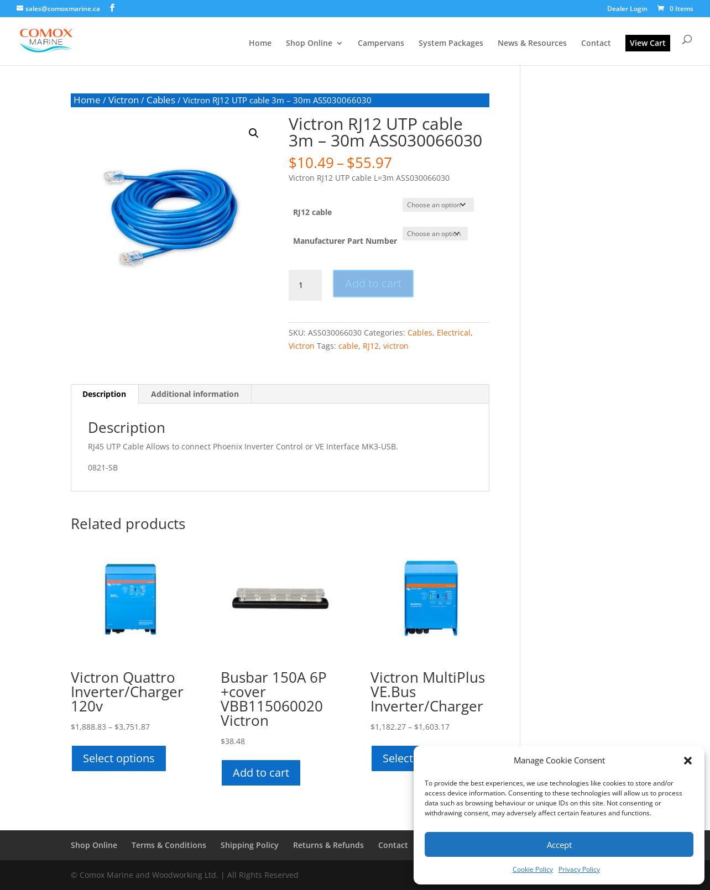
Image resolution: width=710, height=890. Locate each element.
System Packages (451, 43)
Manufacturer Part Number (345, 240)
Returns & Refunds (328, 845)
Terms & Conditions (169, 845)
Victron (123, 99)
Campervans (381, 43)
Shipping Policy (250, 845)
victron (396, 346)
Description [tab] (104, 394)
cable (348, 346)
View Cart (648, 43)
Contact (596, 43)
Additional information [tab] (195, 394)
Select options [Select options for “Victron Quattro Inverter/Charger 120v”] (119, 758)
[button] (687, 760)
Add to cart (373, 283)
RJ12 (371, 346)
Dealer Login (627, 9)
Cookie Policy (533, 869)
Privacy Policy (579, 869)
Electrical (454, 332)
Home (260, 43)
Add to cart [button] (261, 772)
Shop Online (309, 43)
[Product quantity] (305, 285)
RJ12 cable (312, 212)
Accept (559, 844)
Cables (161, 99)
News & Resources (532, 43)
